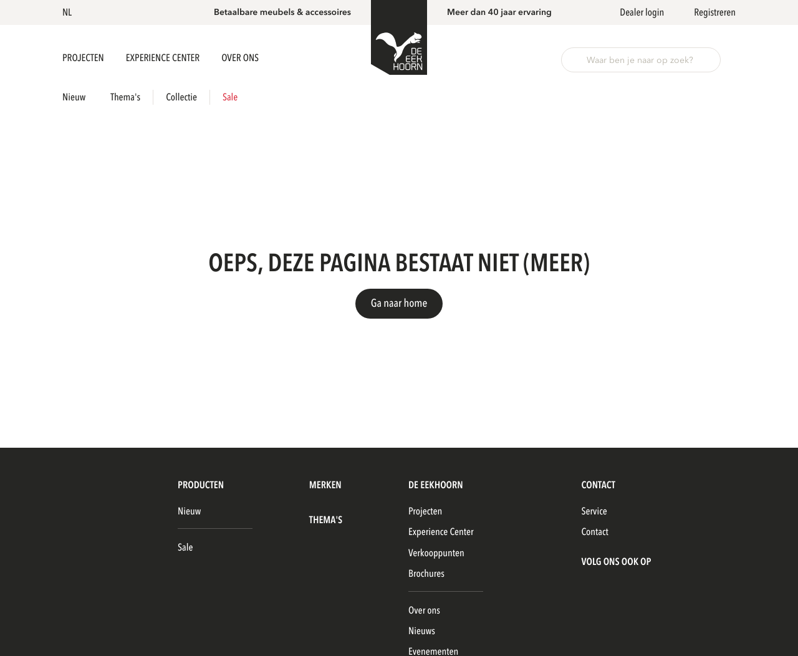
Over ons (424, 610)
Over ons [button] (240, 58)
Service (594, 511)
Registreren (715, 12)
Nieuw (73, 97)
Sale (230, 97)
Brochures (426, 574)
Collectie (181, 97)
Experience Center (163, 58)
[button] (69, 12)
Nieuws (421, 631)
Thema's (125, 97)
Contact (594, 532)
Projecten (84, 58)
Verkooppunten (436, 553)
